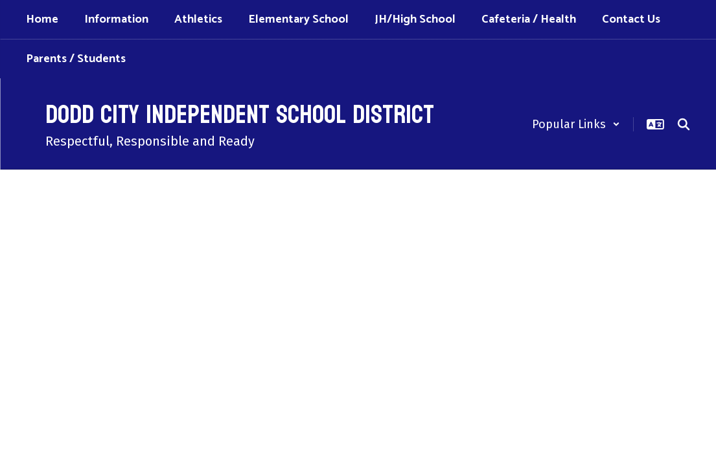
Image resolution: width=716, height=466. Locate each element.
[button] (576, 124)
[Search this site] (683, 124)
